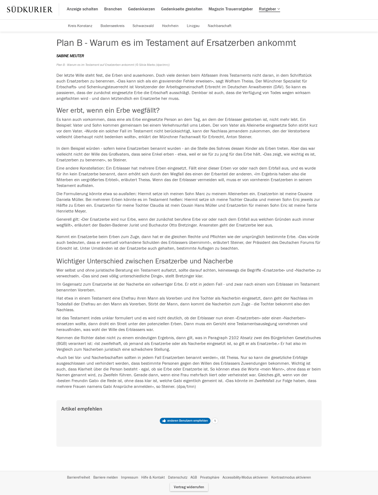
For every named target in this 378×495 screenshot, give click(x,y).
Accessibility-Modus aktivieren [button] (245, 477)
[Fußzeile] (189, 478)
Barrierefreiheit (78, 477)
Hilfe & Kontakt (153, 477)
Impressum (129, 477)
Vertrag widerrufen (189, 487)
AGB (193, 477)
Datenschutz (177, 477)
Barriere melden (105, 477)
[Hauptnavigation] (189, 9)
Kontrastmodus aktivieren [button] (291, 477)
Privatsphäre (209, 477)
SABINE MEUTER (70, 56)
